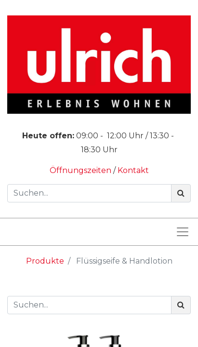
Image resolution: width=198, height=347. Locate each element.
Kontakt (133, 170)
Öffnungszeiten (81, 170)
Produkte (45, 261)
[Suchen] (181, 193)
